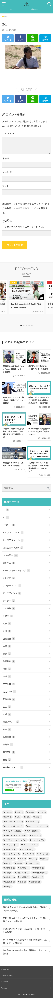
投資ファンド (11, 721)
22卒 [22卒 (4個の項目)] (8, 812)
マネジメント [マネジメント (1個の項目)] (27, 849)
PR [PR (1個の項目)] (27, 817)
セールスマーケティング (16, 570)
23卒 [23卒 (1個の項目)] (20, 812)
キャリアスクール (13, 540)
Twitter (4, 988)
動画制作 (9, 661)
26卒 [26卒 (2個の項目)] (8, 817)
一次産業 (9, 608)
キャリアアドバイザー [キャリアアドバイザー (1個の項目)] (38, 826)
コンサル (9, 562)
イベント (9, 524)
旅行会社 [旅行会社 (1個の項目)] (10, 877)
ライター (9, 600)
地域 (7, 676)
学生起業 (9, 683)
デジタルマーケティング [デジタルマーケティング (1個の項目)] (15, 840)
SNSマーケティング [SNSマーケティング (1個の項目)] (14, 821)
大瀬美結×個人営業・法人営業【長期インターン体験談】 (25, 930)
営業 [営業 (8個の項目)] (19, 863)
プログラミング (12, 585)
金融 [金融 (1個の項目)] (8, 886)
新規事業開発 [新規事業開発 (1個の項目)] (40, 872)
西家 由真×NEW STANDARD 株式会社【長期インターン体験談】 (25, 909)
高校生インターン (13, 767)
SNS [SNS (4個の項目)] (38, 817)
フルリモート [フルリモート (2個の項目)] (11, 844)
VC (6, 517)
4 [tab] (29, 325)
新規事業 (9, 736)
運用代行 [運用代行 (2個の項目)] (35, 881)
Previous (3, 301)
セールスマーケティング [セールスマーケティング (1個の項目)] (15, 835)
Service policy (7, 975)
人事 (7, 623)
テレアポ (9, 577)
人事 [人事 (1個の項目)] (23, 858)
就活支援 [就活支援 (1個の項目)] (24, 868)
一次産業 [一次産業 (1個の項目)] (10, 858)
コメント (8, 133)
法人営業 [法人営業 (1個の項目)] (24, 877)
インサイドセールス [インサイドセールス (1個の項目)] (14, 826)
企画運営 (9, 638)
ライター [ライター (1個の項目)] (43, 854)
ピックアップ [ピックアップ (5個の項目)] (38, 840)
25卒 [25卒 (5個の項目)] (43, 812)
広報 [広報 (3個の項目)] (8, 872)
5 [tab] (32, 325)
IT (6, 509)
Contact (4, 981)
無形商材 (9, 752)
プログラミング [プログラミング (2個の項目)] (30, 844)
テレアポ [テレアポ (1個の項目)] (36, 835)
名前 (5, 158)
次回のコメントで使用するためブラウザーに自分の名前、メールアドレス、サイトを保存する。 (26, 208)
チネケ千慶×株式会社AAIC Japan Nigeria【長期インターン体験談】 (25, 941)
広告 (7, 706)
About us (34, 9)
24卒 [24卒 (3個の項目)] (31, 812)
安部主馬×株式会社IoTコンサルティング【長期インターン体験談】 (24, 920)
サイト (5, 186)
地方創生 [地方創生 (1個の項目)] (10, 868)
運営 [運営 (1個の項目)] (23, 881)
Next (50, 301)
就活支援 (9, 699)
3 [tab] (26, 325)
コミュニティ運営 (13, 547)
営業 (7, 668)
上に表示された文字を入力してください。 (23, 227)
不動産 (8, 615)
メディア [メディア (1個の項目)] (29, 854)
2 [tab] (23, 325)
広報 (7, 714)
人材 (7, 630)
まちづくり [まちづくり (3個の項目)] (33, 821)
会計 (7, 653)
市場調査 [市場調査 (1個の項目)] (39, 868)
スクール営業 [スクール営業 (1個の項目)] (32, 831)
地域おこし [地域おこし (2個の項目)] (33, 863)
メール (7, 172)
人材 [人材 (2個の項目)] (34, 858)
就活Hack (9, 691)
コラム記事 (10, 555)
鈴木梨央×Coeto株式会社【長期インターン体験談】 (25, 952)
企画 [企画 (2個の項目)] (45, 858)
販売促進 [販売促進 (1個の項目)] (10, 881)
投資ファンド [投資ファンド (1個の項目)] (22, 872)
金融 (7, 759)
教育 (7, 729)
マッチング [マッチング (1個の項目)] (10, 849)
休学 (7, 645)
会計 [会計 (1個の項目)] (8, 863)
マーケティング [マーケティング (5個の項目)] (12, 854)
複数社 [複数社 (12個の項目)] (38, 877)
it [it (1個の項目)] (18, 817)
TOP (10, 9)
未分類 (8, 744)
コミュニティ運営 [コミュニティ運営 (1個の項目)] (13, 831)
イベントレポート (13, 532)
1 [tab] (21, 325)
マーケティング (12, 593)
